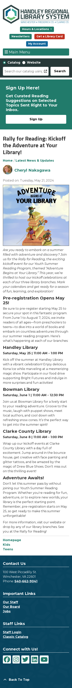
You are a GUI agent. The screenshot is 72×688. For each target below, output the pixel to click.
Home (8, 160)
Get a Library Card (49, 36)
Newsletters (21, 36)
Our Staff (10, 602)
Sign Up (36, 119)
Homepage (12, 540)
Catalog (13, 62)
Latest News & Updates (35, 160)
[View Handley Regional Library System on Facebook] (7, 659)
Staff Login (12, 632)
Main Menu (17, 51)
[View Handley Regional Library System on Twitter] (25, 659)
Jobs (7, 611)
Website (34, 62)
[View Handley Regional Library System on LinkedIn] (34, 659)
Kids (6, 544)
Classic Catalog (15, 637)
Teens (8, 549)
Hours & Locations (36, 29)
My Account (37, 43)
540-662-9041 (26, 581)
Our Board (11, 607)
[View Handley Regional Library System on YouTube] (44, 659)
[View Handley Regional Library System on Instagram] (16, 659)
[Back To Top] (36, 679)
